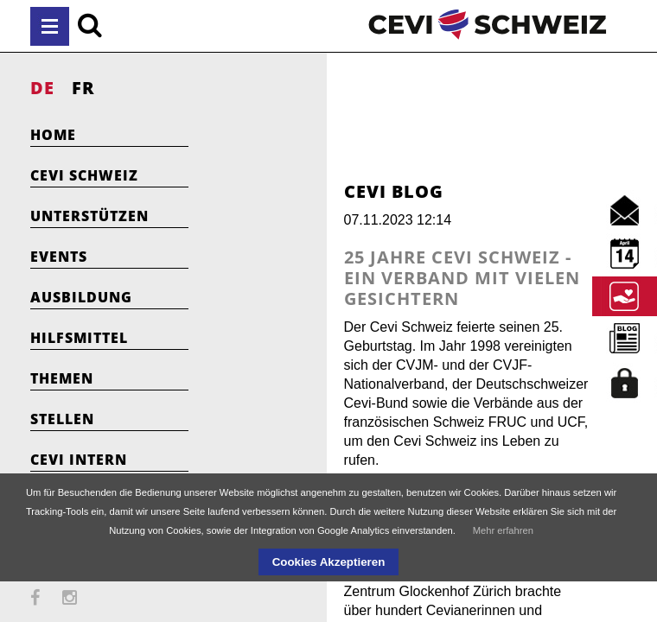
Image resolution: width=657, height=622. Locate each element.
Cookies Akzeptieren (329, 561)
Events (58, 256)
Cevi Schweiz (84, 175)
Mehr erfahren (503, 530)
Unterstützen (89, 215)
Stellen (62, 418)
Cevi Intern (78, 459)
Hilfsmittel (79, 337)
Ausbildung (81, 297)
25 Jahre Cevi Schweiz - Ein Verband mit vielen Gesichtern (395, 267)
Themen (61, 378)
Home (53, 134)
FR (83, 87)
